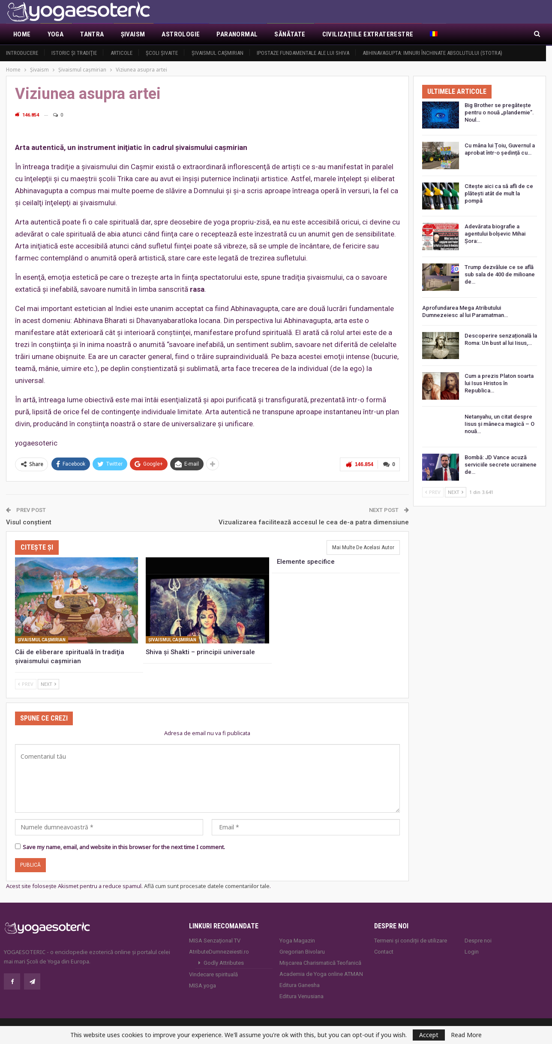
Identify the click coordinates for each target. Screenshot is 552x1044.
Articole (121, 53)
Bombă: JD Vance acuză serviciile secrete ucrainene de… (501, 464)
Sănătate (289, 34)
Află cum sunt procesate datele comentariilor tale (207, 885)
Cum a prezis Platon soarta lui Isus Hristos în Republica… (499, 383)
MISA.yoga (202, 984)
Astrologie (181, 34)
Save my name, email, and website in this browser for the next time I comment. (124, 846)
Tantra (92, 34)
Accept (428, 1035)
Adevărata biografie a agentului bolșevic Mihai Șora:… (495, 233)
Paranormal (237, 34)
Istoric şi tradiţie (74, 53)
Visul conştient (28, 521)
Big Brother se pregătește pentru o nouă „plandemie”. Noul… (499, 112)
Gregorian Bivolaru (302, 951)
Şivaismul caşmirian (217, 53)
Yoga (56, 34)
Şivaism (133, 34)
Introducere (22, 53)
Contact (383, 951)
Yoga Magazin (297, 939)
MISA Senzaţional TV (214, 939)
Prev (25, 683)
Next (48, 683)
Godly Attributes (224, 962)
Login (472, 951)
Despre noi (478, 939)
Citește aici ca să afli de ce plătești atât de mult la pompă (499, 193)
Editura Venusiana (301, 995)
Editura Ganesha (299, 984)
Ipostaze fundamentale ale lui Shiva (303, 53)
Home (22, 34)
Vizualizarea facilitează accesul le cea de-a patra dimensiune (314, 521)
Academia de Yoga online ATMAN (321, 973)
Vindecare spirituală (213, 973)
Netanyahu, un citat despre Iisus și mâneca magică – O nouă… (499, 423)
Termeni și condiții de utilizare (410, 939)
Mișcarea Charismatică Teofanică (320, 962)
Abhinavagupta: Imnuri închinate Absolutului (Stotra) (432, 53)
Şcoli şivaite (162, 53)
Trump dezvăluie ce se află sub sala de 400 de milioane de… (500, 274)
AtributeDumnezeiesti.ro (219, 951)
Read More (466, 1035)
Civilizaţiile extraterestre (368, 34)
